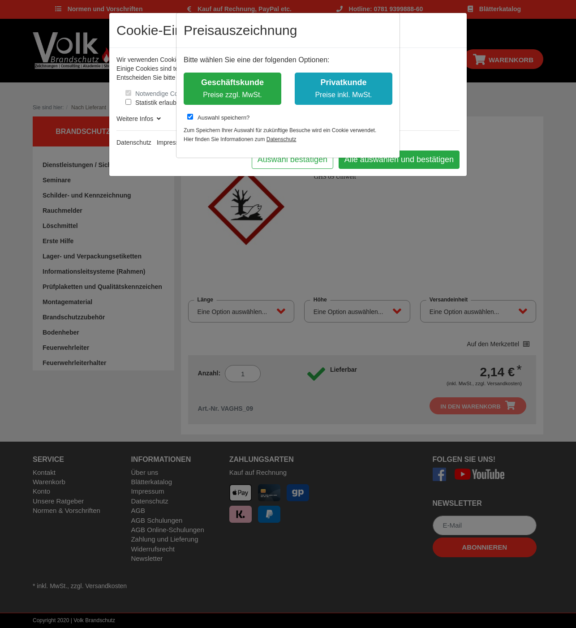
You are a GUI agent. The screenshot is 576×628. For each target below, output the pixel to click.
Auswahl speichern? (218, 117)
